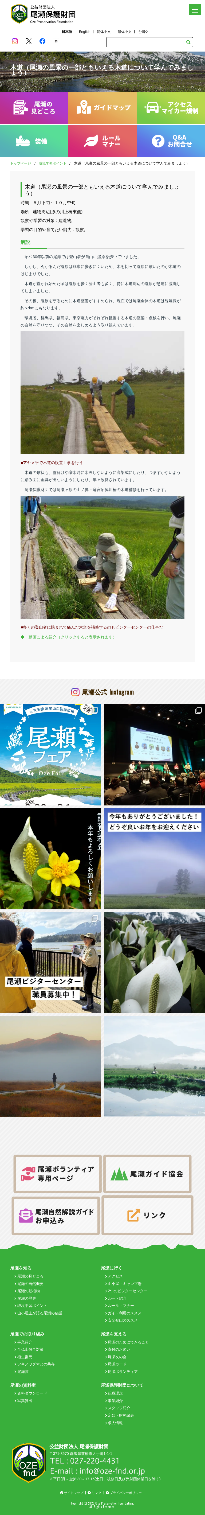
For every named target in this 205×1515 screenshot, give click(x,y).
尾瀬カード (116, 1364)
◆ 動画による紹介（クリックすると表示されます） (69, 637)
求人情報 (114, 1423)
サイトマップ (71, 1493)
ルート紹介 (116, 1298)
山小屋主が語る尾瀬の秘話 (38, 1313)
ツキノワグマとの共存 (34, 1364)
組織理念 (114, 1393)
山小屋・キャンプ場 (123, 1284)
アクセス (114, 1276)
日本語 (67, 32)
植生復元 (23, 1357)
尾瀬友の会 (116, 1357)
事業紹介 (23, 1342)
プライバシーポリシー (124, 1493)
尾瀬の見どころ (29, 1276)
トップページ (20, 163)
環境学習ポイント (52, 163)
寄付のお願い (118, 1349)
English (84, 32)
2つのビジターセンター (126, 1291)
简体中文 (104, 32)
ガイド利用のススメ (123, 1313)
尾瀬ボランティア (121, 1371)
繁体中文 (125, 32)
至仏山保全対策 (29, 1349)
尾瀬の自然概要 (29, 1284)
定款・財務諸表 (119, 1415)
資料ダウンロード (30, 1393)
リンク (94, 1493)
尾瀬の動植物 (27, 1291)
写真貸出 (23, 1401)
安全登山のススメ (121, 1320)
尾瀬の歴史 (25, 1298)
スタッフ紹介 (118, 1408)
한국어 (143, 32)
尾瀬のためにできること (127, 1342)
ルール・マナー (119, 1305)
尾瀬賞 (21, 1371)
